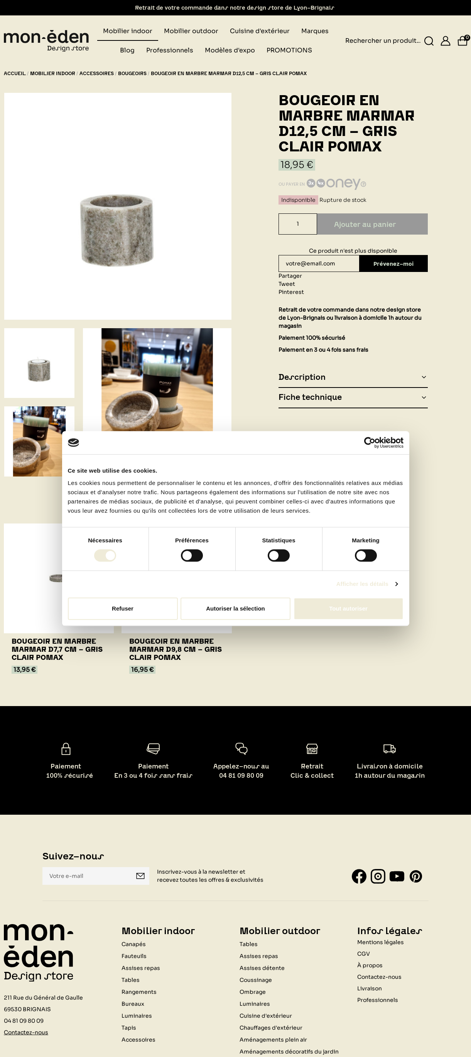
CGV (363, 953)
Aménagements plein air (273, 1039)
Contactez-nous (26, 1031)
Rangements (139, 991)
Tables (131, 979)
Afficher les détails (362, 584)
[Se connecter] (445, 41)
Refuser (122, 608)
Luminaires (137, 1015)
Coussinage (256, 979)
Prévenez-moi (392, 263)
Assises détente (262, 967)
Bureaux (133, 1003)
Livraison (369, 988)
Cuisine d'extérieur (266, 1015)
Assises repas (141, 967)
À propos (370, 964)
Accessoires (138, 1039)
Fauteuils (134, 955)
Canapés (134, 943)
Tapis (129, 1027)
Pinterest (291, 292)
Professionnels (377, 999)
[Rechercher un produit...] (429, 41)
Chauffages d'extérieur (271, 1027)
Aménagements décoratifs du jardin (289, 1051)
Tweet (287, 283)
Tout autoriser (348, 608)
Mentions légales (380, 941)
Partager (290, 275)
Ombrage (253, 991)
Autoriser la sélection (235, 608)
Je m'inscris (140, 876)
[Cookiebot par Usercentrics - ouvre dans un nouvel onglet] (369, 442)
